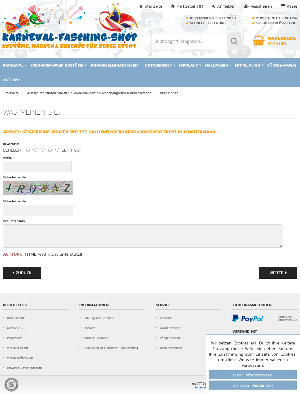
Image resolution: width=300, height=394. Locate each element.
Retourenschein (169, 347)
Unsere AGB (14, 327)
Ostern (12, 80)
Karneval (15, 65)
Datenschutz (14, 317)
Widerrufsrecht (15, 347)
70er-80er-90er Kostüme (58, 65)
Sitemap (87, 327)
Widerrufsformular (18, 357)
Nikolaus (190, 65)
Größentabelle (168, 327)
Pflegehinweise (168, 337)
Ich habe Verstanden (252, 385)
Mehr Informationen (252, 375)
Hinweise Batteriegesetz (22, 367)
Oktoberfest (160, 65)
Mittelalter (249, 65)
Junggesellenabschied (115, 65)
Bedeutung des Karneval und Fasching (108, 347)
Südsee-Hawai (281, 65)
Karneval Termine (93, 337)
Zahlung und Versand (96, 317)
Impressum (12, 337)
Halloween (218, 65)
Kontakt (163, 317)
